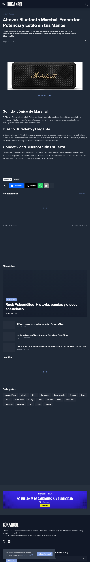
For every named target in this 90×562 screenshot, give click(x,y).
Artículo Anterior (10, 225)
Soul (39, 404)
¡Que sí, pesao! (45, 554)
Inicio (5, 14)
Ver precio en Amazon (45, 95)
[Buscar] (86, 4)
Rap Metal (9, 404)
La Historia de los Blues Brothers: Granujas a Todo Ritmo (43, 335)
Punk (59, 400)
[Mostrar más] (52, 185)
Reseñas (20, 404)
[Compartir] (84, 41)
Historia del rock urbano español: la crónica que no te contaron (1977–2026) (51, 346)
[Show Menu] (3, 4)
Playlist (50, 400)
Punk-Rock (70, 400)
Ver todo (81, 194)
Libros (40, 400)
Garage (73, 395)
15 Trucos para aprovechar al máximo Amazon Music (40, 324)
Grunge (8, 400)
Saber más (26, 555)
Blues (34, 395)
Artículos (24, 395)
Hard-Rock (19, 400)
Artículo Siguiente (79, 225)
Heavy (30, 400)
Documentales (60, 395)
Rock (30, 404)
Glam (83, 395)
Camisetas (45, 395)
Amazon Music (10, 395)
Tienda (11, 14)
